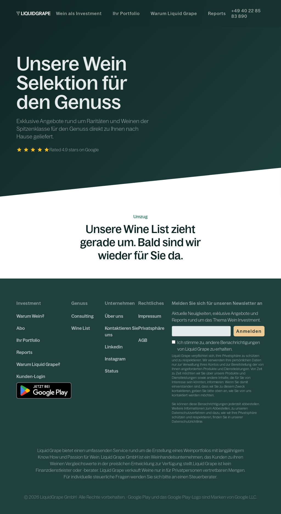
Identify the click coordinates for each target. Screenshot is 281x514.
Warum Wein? (30, 316)
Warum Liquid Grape (174, 13)
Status (111, 370)
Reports (217, 13)
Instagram (115, 358)
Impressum (149, 316)
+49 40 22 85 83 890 (246, 13)
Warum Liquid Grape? (38, 364)
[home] (33, 13)
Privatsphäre (151, 328)
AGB (142, 340)
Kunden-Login (30, 376)
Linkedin (114, 346)
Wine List (80, 328)
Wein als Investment (79, 13)
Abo (20, 328)
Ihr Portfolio (126, 13)
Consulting (82, 316)
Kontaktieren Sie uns (121, 331)
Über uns (114, 316)
